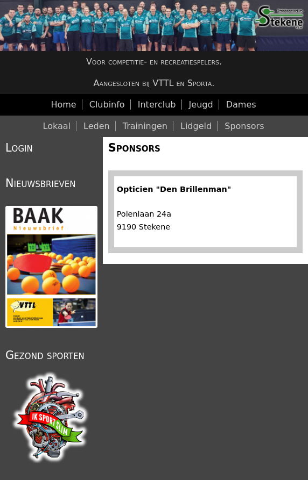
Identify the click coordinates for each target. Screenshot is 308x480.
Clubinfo (107, 104)
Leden (96, 126)
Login (19, 147)
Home (63, 104)
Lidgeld (196, 126)
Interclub (157, 104)
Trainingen (145, 126)
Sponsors (134, 147)
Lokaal (57, 126)
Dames (241, 104)
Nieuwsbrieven (40, 183)
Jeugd (201, 104)
